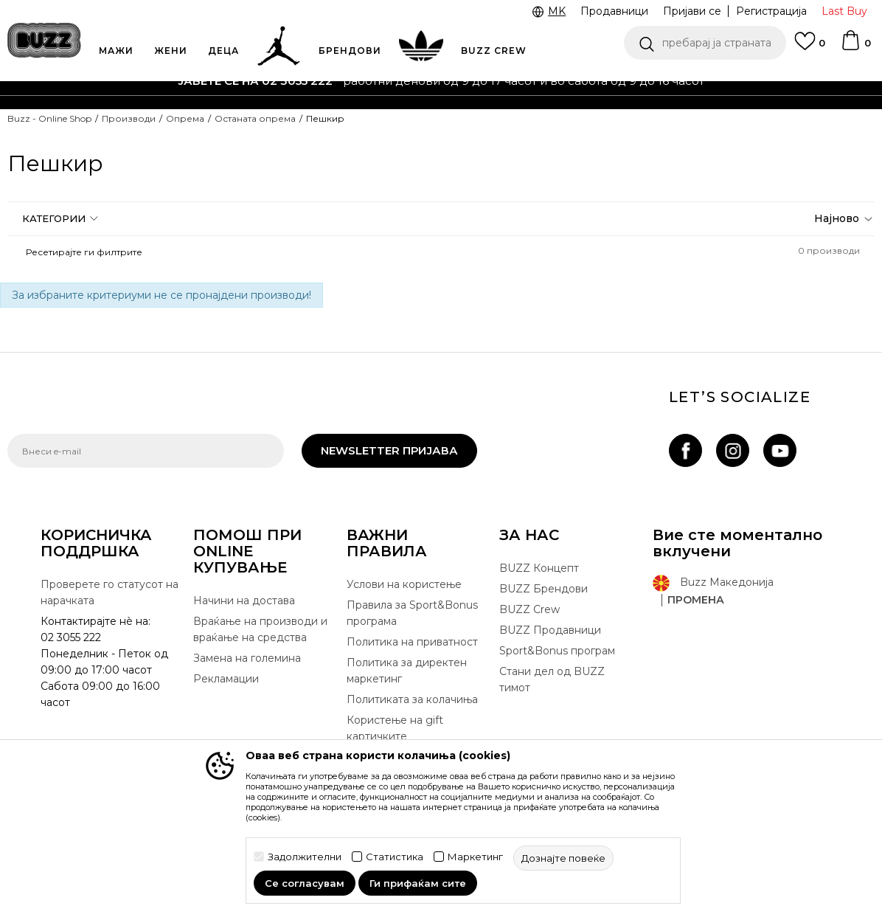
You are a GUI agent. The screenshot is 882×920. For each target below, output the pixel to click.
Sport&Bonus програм (557, 650)
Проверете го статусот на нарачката (109, 592)
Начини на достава (244, 600)
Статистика (394, 856)
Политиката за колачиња (412, 699)
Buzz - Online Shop (49, 118)
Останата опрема (255, 118)
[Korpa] (855, 47)
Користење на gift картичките (395, 728)
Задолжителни (304, 856)
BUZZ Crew (529, 609)
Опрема (185, 118)
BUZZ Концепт (539, 568)
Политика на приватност (412, 642)
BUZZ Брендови (543, 588)
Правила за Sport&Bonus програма (412, 613)
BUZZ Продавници (550, 630)
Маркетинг (475, 856)
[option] (441, 81)
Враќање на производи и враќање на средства (260, 629)
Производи (129, 118)
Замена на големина (247, 658)
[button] (705, 43)
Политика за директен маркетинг (407, 670)
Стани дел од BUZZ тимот (552, 679)
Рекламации (226, 678)
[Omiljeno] (809, 48)
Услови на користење (404, 584)
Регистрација (771, 11)
